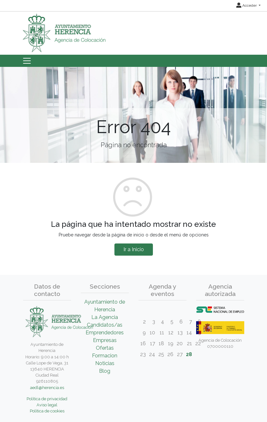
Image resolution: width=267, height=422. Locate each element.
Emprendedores (105, 333)
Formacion (104, 356)
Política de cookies (47, 411)
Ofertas (105, 348)
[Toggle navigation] (27, 61)
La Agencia (104, 317)
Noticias (104, 363)
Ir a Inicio (133, 249)
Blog (104, 371)
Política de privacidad (47, 398)
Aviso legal (47, 404)
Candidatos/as (104, 325)
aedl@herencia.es (47, 387)
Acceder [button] (247, 5)
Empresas (105, 340)
